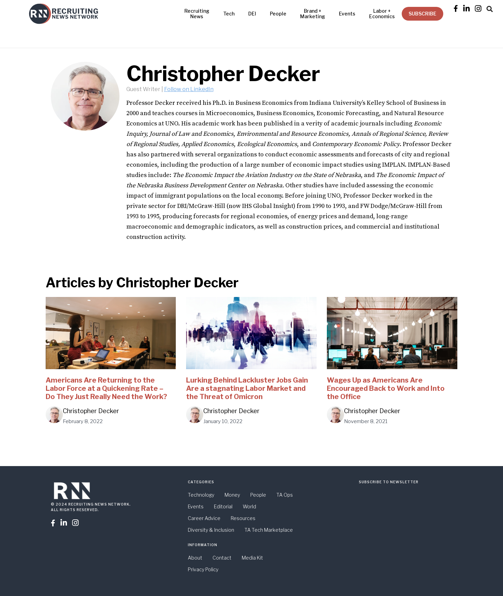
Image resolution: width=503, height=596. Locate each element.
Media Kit (252, 558)
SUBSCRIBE (422, 13)
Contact (222, 558)
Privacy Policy (203, 569)
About (195, 558)
